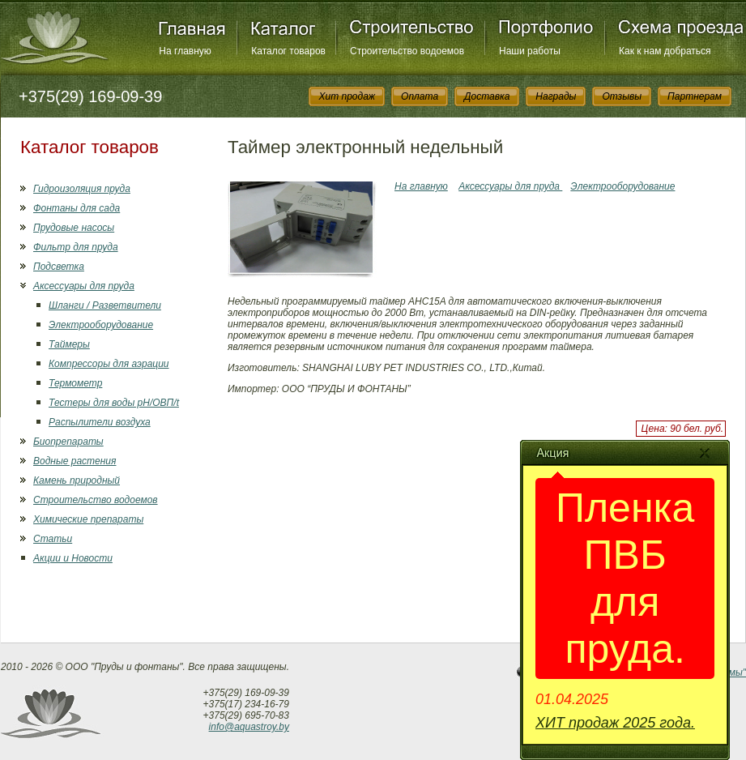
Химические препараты (88, 519)
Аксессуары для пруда (83, 286)
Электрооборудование (101, 325)
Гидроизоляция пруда (81, 188)
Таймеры (69, 344)
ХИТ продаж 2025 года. (615, 723)
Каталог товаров (288, 51)
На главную (185, 51)
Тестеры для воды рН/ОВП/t (114, 402)
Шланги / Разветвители (105, 305)
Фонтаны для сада (76, 208)
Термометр (75, 383)
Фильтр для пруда (75, 247)
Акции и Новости (73, 558)
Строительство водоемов (407, 51)
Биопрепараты (68, 441)
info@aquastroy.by (249, 726)
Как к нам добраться (665, 51)
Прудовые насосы (73, 227)
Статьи (52, 538)
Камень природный (76, 480)
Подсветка (58, 266)
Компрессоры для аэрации (109, 363)
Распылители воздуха (100, 422)
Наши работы (530, 51)
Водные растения (74, 461)
